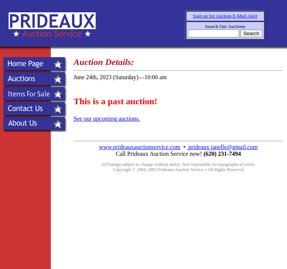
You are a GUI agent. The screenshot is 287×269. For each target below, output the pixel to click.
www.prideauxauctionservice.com (139, 147)
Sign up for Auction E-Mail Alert (225, 16)
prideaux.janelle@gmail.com (222, 147)
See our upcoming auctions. (107, 118)
